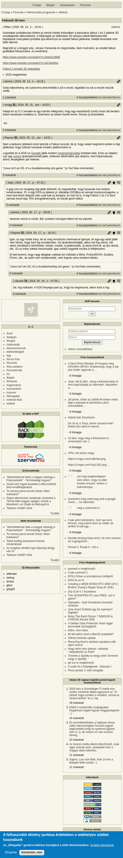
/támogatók (13, 396)
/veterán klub (14, 399)
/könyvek (12, 381)
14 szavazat (76, 718)
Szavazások (67, 5)
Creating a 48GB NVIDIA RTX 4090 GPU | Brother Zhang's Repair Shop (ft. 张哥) (93, 585)
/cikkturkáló (13, 344)
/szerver (11, 392)
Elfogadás (11, 854)
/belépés (12, 337)
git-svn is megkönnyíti (81, 662)
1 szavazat (9, 97)
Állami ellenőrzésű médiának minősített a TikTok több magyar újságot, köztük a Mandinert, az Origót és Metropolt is (31, 501)
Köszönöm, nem (31, 854)
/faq (9, 355)
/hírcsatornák (14, 370)
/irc (8, 374)
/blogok (11, 340)
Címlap (37, 5)
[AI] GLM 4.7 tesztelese (82, 591)
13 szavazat (76, 739)
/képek (10, 377)
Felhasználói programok (40, 12)
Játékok (63, 12)
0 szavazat (9, 175)
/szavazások (14, 388)
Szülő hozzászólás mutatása (118, 182)
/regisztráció (14, 385)
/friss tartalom (15, 366)
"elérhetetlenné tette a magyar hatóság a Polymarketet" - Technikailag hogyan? (31, 479)
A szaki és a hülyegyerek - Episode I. (90, 666)
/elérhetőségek (15, 351)
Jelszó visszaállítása (80, 349)
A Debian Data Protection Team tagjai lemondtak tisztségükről (90, 625)
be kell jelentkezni (109, 97)
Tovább (55, 513)
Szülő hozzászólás (113, 182)
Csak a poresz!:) (78, 572)
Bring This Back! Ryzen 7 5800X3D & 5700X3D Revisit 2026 (90, 618)
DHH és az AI (76, 580)
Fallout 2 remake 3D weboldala (21, 68)
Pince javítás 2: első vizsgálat (85, 670)
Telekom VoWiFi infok (19, 508)
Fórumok (85, 5)
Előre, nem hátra (78, 630)
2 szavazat (9, 130)
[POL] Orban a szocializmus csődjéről (90, 576)
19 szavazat (76, 702)
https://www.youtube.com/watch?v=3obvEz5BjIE (31, 57)
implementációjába (69, 153)
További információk (102, 847)
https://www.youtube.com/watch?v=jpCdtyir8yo (30, 63)
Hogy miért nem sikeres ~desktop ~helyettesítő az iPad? (88, 650)
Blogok (50, 5)
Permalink (118, 81)
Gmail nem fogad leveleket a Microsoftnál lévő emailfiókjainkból (31, 486)
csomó (17, 156)
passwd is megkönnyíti (81, 568)
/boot (10, 333)
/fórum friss (13, 359)
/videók (11, 403)
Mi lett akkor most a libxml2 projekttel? (91, 634)
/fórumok (12, 362)
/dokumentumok (16, 348)
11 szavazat (76, 755)
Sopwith (36, 153)
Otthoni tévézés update (82, 638)
